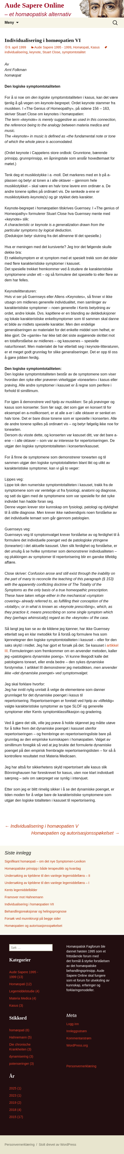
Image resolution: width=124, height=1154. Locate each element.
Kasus (95, 47)
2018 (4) (15, 1110)
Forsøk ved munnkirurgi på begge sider (33, 918)
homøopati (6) (19, 1030)
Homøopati (81, 47)
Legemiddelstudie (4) (24, 991)
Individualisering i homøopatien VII (29, 904)
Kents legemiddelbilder (21, 890)
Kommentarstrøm (78, 1038)
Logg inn (72, 1024)
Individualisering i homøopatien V (41, 826)
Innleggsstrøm (76, 1031)
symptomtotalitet (74, 52)
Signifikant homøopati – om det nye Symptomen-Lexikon (45, 861)
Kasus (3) (16, 1005)
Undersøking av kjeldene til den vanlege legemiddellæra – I (47, 883)
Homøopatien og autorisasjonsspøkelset (75, 833)
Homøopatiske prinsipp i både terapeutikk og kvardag (43, 868)
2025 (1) (15, 1088)
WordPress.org (77, 1045)
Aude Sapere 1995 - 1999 (52, 47)
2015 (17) (16, 1117)
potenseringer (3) (21, 1063)
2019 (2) (15, 1102)
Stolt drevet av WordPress (57, 1144)
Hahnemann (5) (20, 1037)
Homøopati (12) (20, 984)
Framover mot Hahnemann (24, 897)
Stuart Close (51, 52)
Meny (9, 22)
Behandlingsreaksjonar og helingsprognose (36, 911)
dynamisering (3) (21, 1056)
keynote (35, 52)
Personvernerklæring (81, 1066)
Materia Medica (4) (22, 998)
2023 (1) (15, 1095)
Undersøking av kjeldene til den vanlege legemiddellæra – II (47, 875)
